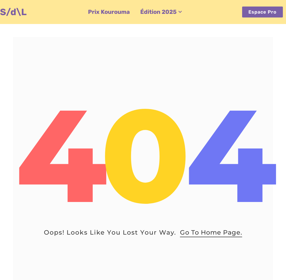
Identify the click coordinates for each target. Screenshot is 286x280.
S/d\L (13, 12)
